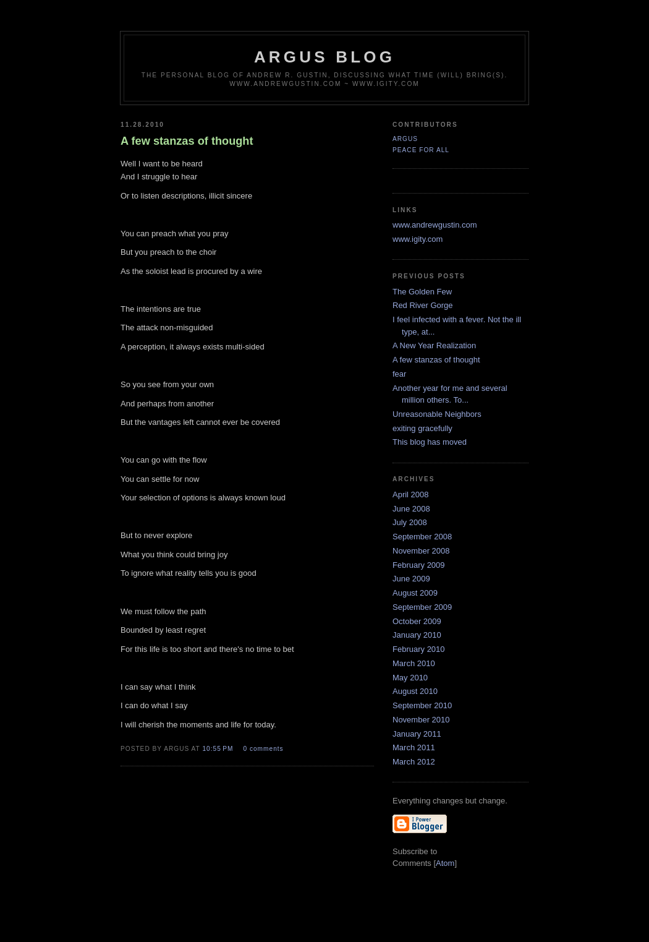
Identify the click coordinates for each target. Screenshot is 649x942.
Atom (445, 863)
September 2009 (422, 607)
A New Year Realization (434, 345)
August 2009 (415, 592)
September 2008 (422, 536)
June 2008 (411, 508)
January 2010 (416, 635)
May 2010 (410, 677)
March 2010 (413, 663)
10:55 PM (218, 748)
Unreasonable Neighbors (436, 414)
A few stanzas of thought (436, 359)
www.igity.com (417, 239)
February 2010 (418, 649)
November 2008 (421, 550)
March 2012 (413, 761)
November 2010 (421, 719)
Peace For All (420, 150)
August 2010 (415, 691)
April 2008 (410, 494)
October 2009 (416, 621)
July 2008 (409, 522)
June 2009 (411, 578)
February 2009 (418, 565)
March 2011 (413, 747)
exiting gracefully (422, 428)
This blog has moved (429, 442)
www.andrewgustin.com (434, 224)
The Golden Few (422, 291)
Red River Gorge (422, 305)
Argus (405, 138)
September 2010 (422, 705)
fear (399, 374)
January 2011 (416, 734)
